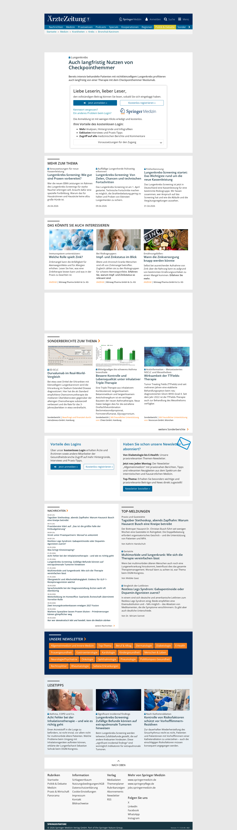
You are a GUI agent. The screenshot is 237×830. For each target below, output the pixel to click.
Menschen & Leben (155, 652)
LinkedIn (132, 806)
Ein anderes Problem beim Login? (92, 113)
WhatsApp (134, 814)
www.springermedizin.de (142, 780)
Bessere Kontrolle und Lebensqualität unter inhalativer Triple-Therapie (118, 379)
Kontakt (76, 799)
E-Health (180, 646)
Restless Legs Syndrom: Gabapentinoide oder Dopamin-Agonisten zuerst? (76, 543)
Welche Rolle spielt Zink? (66, 257)
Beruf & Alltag (123, 646)
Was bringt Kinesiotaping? (60, 550)
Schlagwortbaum (82, 780)
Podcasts (101, 27)
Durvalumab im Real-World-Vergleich (66, 375)
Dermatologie (144, 646)
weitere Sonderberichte (174, 429)
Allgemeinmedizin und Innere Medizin (72, 646)
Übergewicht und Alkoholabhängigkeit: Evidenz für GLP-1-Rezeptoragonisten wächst (77, 581)
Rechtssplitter (59, 666)
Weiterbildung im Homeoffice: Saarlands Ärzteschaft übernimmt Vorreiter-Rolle (80, 598)
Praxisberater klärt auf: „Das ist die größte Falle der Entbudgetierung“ (74, 528)
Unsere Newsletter (66, 639)
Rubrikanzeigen (116, 788)
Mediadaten (114, 780)
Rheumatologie (80, 666)
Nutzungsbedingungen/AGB (88, 784)
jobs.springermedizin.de (142, 788)
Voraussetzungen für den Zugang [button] (130, 142)
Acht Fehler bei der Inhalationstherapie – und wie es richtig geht (80, 556)
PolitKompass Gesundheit (155, 659)
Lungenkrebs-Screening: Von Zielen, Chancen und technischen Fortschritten (118, 178)
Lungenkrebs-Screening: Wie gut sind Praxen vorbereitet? (69, 177)
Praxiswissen (85, 27)
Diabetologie (163, 646)
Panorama (53, 795)
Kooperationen (130, 27)
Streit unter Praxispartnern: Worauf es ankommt (72, 535)
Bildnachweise (80, 803)
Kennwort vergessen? (85, 110)
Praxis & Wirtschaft (58, 792)
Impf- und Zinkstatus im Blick (116, 257)
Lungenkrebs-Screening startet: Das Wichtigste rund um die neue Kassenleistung (166, 176)
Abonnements (115, 792)
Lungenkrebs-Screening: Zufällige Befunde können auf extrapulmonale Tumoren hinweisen (75, 563)
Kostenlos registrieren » (142, 103)
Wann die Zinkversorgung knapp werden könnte (161, 259)
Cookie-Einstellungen (84, 792)
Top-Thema (104, 646)
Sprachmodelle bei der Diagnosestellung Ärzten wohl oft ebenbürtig (76, 589)
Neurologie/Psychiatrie (64, 659)
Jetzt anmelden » (95, 103)
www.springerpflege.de (141, 784)
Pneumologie (128, 659)
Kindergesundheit (129, 652)
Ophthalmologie (107, 659)
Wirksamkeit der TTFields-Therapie (162, 378)
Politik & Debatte (165, 27)
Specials (113, 27)
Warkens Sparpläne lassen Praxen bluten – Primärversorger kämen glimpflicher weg (78, 613)
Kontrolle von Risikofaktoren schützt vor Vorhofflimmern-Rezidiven (164, 721)
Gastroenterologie (86, 652)
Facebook (133, 810)
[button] (183, 19)
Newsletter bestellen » (137, 489)
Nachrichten (56, 27)
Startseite (52, 780)
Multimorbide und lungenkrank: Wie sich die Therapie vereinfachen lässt (75, 572)
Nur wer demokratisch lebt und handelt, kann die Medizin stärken (78, 620)
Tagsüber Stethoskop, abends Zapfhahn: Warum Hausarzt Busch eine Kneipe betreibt (80, 519)
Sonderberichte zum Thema (72, 341)
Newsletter (113, 795)
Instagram (134, 818)
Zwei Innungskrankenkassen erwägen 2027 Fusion (73, 605)
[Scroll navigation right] (189, 27)
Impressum (78, 795)
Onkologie (87, 659)
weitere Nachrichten (105, 626)
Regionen (147, 27)
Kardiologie (108, 652)
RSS (109, 799)
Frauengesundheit (61, 652)
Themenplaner (115, 784)
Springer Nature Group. (111, 828)
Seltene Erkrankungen (105, 666)
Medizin (70, 27)
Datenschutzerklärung (85, 788)
